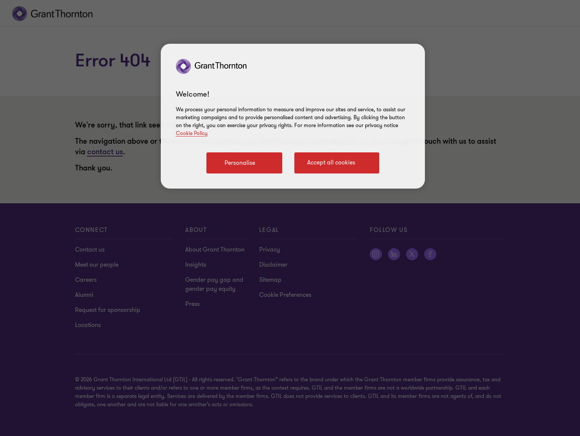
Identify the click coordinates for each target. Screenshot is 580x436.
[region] (293, 116)
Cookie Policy (192, 133)
